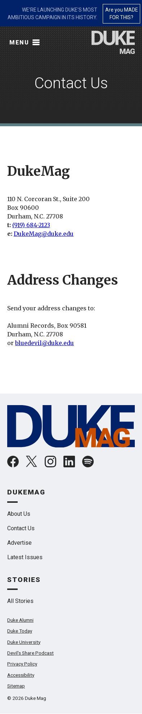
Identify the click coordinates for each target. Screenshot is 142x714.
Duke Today (19, 631)
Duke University (23, 642)
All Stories (20, 601)
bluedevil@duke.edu (44, 343)
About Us (18, 513)
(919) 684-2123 (31, 225)
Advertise (19, 542)
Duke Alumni (20, 620)
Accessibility (20, 675)
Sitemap (16, 686)
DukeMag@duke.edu (44, 233)
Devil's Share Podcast (30, 653)
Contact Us (21, 528)
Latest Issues (25, 557)
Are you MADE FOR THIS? (121, 13)
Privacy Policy (22, 664)
